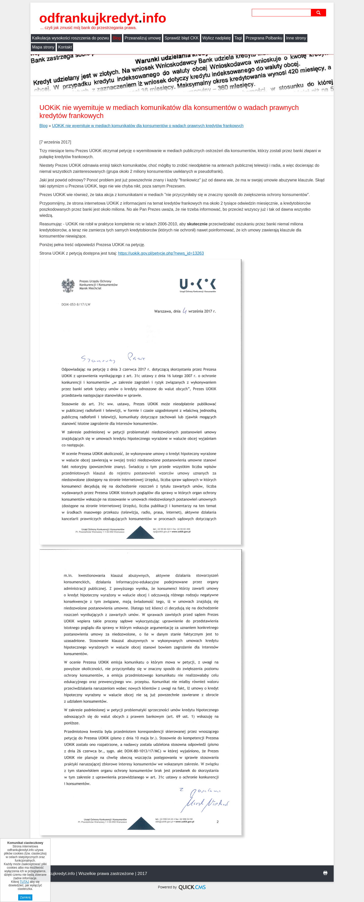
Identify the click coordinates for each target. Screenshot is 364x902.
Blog (117, 38)
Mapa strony (43, 47)
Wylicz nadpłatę (216, 38)
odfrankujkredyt (102, 18)
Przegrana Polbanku (264, 38)
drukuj (325, 873)
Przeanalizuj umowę (143, 38)
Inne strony (296, 38)
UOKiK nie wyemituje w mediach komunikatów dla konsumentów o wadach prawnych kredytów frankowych (148, 126)
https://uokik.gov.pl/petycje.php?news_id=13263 (161, 253)
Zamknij (25, 897)
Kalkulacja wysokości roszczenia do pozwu (70, 38)
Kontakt (65, 47)
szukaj (319, 12)
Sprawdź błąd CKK (181, 38)
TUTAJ (24, 882)
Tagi (238, 38)
